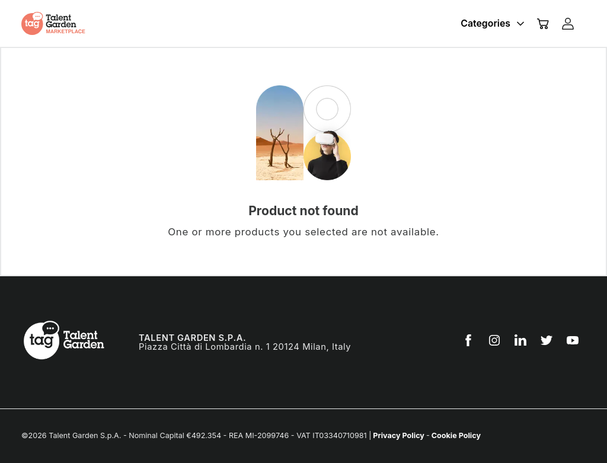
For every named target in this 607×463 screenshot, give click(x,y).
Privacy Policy (398, 435)
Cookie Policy (455, 435)
